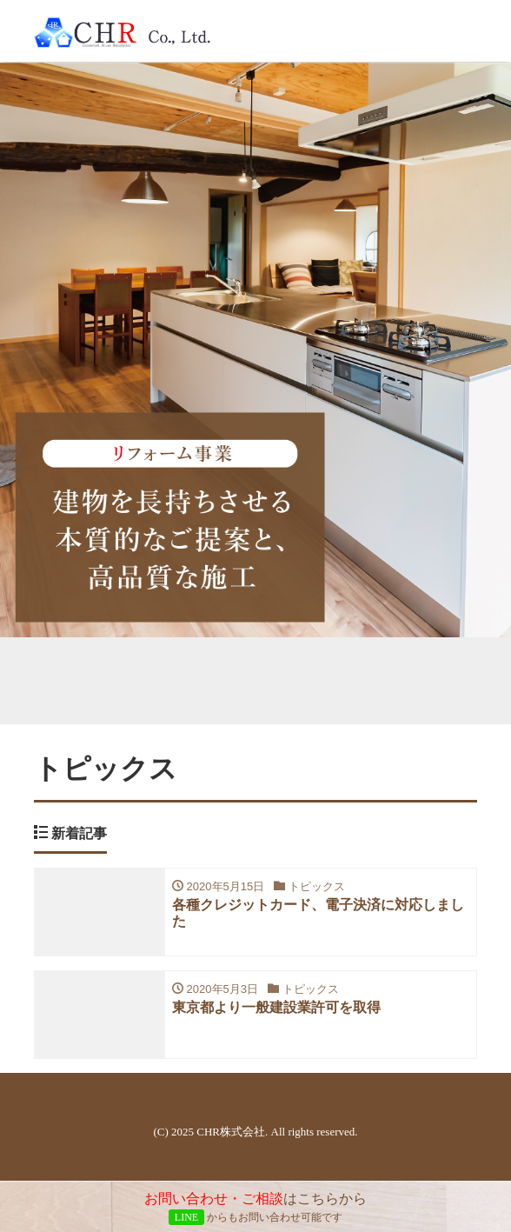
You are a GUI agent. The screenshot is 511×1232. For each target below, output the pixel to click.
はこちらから (255, 1208)
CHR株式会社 (230, 1131)
